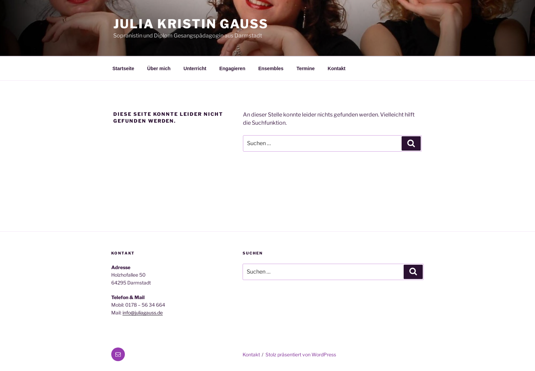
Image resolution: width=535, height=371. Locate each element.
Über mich (158, 68)
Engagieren (232, 68)
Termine (306, 68)
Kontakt (336, 68)
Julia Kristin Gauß (191, 23)
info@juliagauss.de (142, 312)
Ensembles (271, 68)
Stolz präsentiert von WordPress (300, 354)
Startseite (123, 68)
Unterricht (195, 68)
